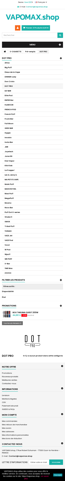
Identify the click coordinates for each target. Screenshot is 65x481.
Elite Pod (8, 95)
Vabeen (8, 231)
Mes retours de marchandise (14, 424)
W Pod (7, 249)
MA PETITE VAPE (11, 179)
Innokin (8, 137)
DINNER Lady (10, 77)
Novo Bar (9, 207)
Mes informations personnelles (15, 435)
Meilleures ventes (9, 380)
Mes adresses (8, 431)
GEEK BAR (9, 128)
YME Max (8, 268)
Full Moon (9, 123)
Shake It (8, 217)
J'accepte (58, 475)
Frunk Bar (9, 119)
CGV (4, 402)
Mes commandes (9, 421)
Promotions (9, 305)
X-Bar (7, 263)
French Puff (10, 114)
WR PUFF (8, 259)
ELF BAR (8, 91)
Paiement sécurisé (10, 406)
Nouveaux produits (10, 376)
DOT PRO (9, 86)
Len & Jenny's (11, 175)
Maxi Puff (9, 193)
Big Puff (8, 67)
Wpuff (7, 254)
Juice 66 (8, 156)
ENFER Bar (9, 100)
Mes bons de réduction (12, 438)
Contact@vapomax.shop (20, 456)
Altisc (7, 63)
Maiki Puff (9, 184)
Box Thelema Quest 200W (25, 312)
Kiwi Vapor (9, 161)
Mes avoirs (6, 428)
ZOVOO (8, 273)
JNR (6, 147)
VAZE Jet (8, 235)
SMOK (7, 221)
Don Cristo (9, 81)
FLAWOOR (9, 105)
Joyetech (9, 151)
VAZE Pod (9, 240)
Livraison (5, 395)
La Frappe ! (10, 170)
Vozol (7, 245)
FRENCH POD (10, 109)
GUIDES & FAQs (8, 409)
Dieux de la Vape (12, 72)
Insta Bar (9, 142)
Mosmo (8, 203)
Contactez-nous (9, 383)
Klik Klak (8, 165)
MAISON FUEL (10, 189)
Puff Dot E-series (12, 212)
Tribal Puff (9, 226)
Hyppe (7, 133)
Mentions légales (9, 399)
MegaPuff (9, 198)
